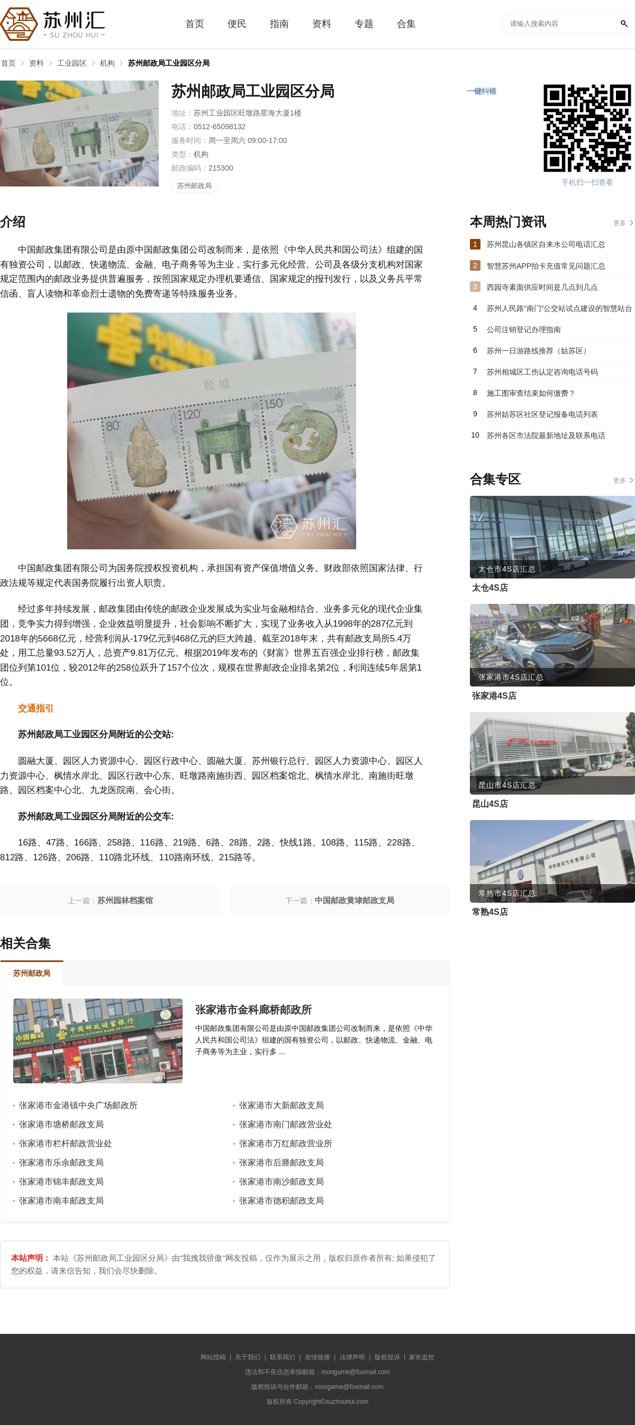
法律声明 (352, 1357)
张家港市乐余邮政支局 (61, 1162)
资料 (36, 63)
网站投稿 (213, 1357)
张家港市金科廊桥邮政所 (253, 1010)
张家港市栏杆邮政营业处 (65, 1143)
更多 (619, 223)
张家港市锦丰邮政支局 (61, 1181)
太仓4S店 (490, 587)
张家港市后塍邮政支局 (281, 1162)
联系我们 (282, 1357)
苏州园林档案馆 (125, 900)
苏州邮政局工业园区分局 (169, 63)
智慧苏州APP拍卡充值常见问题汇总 (546, 266)
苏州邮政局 (194, 186)
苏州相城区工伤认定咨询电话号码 (542, 372)
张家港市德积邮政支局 (281, 1200)
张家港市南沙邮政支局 (281, 1181)
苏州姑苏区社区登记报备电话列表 (542, 414)
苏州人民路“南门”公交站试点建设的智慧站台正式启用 (559, 311)
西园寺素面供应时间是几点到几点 (542, 287)
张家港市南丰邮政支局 (61, 1200)
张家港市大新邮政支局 (281, 1105)
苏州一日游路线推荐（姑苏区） (539, 350)
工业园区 (72, 63)
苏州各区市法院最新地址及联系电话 (546, 435)
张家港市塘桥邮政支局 (61, 1124)
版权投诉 (387, 1357)
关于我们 (247, 1357)
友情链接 (317, 1357)
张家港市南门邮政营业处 (285, 1124)
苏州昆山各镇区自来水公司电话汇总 (546, 244)
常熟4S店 (490, 911)
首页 (8, 63)
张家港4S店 (494, 695)
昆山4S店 (490, 803)
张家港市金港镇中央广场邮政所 (78, 1105)
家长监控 (421, 1357)
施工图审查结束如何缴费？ (531, 393)
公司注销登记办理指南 (524, 329)
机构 (107, 63)
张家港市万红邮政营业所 (285, 1143)
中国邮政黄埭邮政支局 (354, 900)
